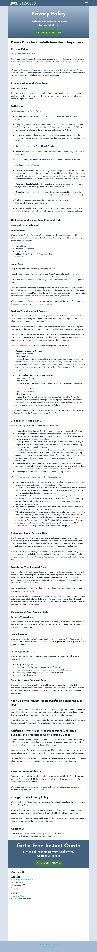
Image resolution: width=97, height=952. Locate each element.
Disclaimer (49, 944)
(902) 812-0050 (17, 896)
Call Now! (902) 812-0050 (48, 32)
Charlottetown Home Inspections (23, 879)
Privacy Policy (56, 944)
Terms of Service (41, 944)
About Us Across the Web (48, 946)
